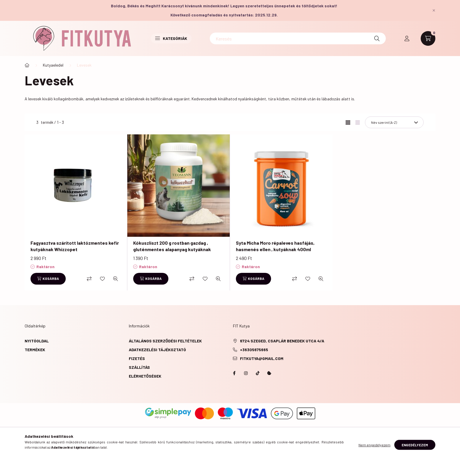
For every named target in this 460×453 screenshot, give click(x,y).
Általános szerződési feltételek (165, 340)
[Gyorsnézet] (115, 279)
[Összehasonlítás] (89, 279)
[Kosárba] (48, 279)
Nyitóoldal (37, 340)
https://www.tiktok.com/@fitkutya (257, 373)
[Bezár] (433, 10)
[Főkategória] (27, 65)
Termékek (35, 349)
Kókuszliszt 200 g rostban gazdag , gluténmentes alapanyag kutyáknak (172, 246)
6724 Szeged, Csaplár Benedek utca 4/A (282, 340)
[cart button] (428, 38)
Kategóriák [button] (171, 38)
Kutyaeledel (53, 64)
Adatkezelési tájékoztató (157, 349)
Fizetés (137, 358)
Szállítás (139, 367)
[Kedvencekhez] (102, 279)
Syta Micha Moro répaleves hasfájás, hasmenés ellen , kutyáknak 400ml (275, 246)
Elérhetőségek (145, 375)
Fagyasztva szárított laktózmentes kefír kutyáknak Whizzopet (75, 246)
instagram (246, 373)
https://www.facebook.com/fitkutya (234, 373)
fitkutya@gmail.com (261, 358)
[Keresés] (298, 38)
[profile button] (407, 38)
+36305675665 (254, 349)
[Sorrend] (394, 122)
